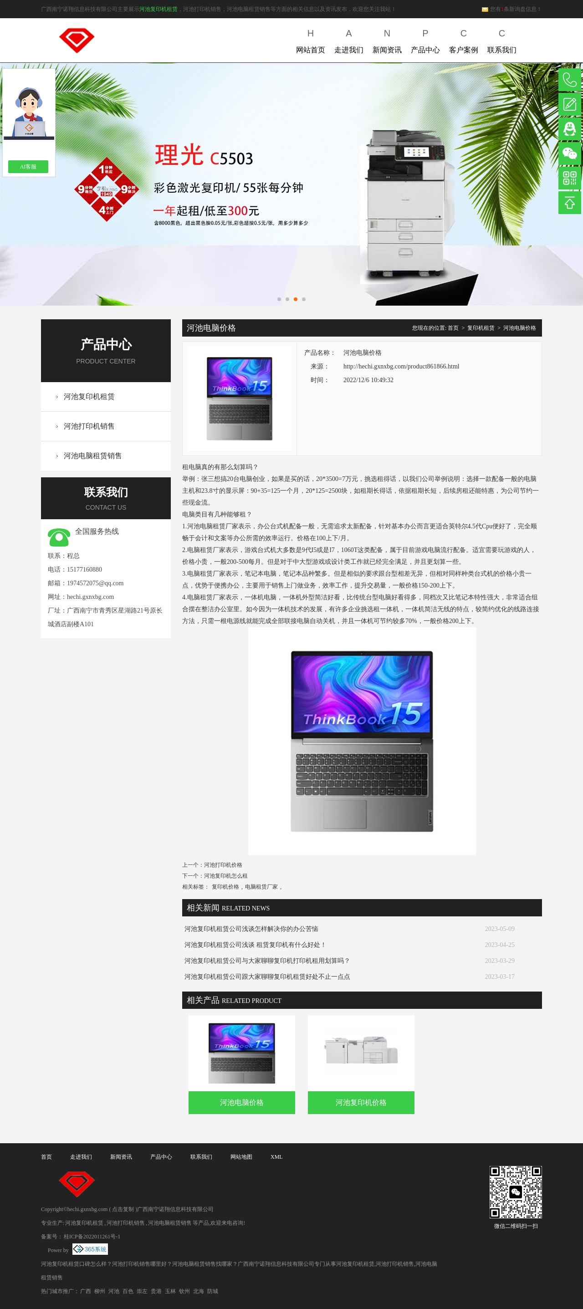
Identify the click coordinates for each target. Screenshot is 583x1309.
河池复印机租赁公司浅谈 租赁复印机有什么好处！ (255, 944)
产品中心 (425, 39)
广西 (85, 1291)
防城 (212, 1291)
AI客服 (28, 167)
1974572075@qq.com (95, 583)
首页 (453, 328)
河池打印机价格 (223, 865)
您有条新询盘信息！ (511, 9)
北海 (198, 1291)
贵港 (156, 1291)
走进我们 (348, 39)
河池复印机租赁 (158, 9)
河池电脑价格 (519, 328)
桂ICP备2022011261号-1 (92, 1236)
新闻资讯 (387, 39)
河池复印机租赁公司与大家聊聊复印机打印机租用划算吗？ (267, 960)
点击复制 (123, 1209)
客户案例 (463, 39)
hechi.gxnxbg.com (90, 596)
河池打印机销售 (89, 426)
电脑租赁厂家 (261, 887)
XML (277, 1157)
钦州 (184, 1291)
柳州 (99, 1291)
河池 (113, 1291)
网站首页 (310, 39)
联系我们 (502, 39)
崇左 (142, 1291)
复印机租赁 (481, 328)
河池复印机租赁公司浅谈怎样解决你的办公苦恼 (251, 929)
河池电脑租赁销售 (93, 456)
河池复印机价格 (361, 1102)
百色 (128, 1291)
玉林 (170, 1291)
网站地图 (241, 1157)
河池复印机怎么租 (226, 876)
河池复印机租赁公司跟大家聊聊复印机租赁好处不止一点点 (267, 976)
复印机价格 (225, 887)
